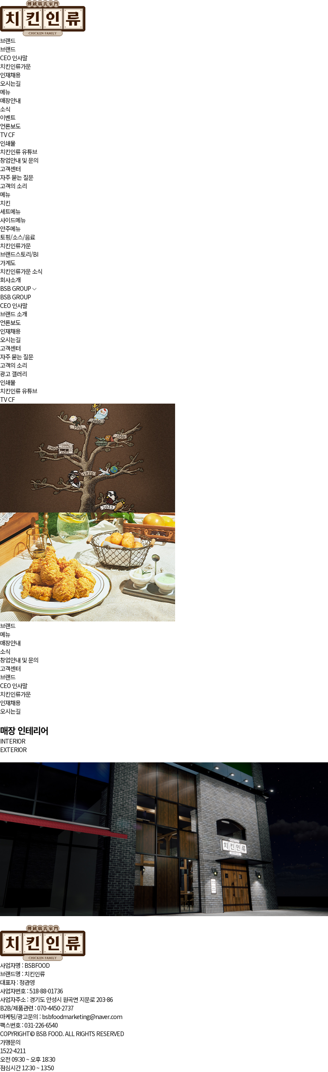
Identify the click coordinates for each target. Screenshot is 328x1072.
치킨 (5, 203)
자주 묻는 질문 (16, 177)
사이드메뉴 (13, 220)
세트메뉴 (10, 211)
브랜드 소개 (13, 314)
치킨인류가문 (15, 66)
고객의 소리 (13, 186)
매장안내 (10, 100)
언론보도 (10, 126)
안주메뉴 (10, 228)
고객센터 (10, 168)
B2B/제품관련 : (36, 1008)
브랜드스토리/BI (19, 254)
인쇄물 (7, 143)
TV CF (7, 134)
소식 (5, 109)
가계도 (7, 262)
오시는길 (10, 83)
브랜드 (7, 40)
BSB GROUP (18, 288)
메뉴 (5, 92)
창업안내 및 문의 (19, 160)
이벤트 (7, 117)
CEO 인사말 (13, 57)
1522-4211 (13, 1050)
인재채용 (10, 74)
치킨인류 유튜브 (18, 151)
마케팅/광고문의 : (61, 1016)
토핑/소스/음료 (17, 237)
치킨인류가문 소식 (21, 271)
